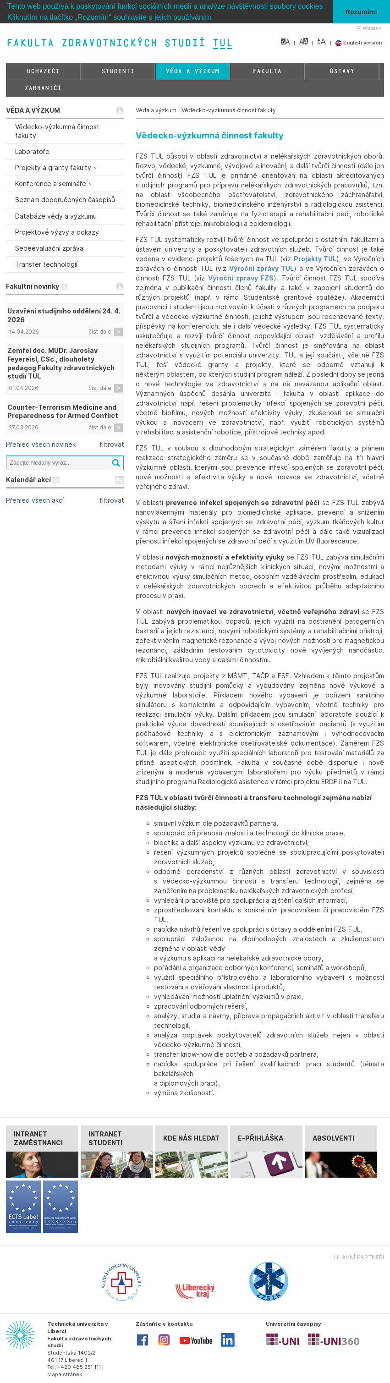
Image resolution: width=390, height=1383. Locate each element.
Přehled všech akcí (35, 500)
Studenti (117, 71)
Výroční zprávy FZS (241, 278)
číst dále (99, 331)
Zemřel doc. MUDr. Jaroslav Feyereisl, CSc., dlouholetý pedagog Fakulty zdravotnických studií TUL (61, 363)
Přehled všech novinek (41, 444)
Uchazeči (43, 71)
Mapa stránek (64, 1374)
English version (358, 42)
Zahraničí (42, 88)
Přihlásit (372, 28)
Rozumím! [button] (362, 12)
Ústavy (342, 71)
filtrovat (111, 444)
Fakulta (267, 71)
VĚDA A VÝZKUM (33, 110)
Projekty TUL (315, 259)
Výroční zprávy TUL (261, 268)
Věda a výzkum (192, 71)
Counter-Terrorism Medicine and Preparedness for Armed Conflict (62, 411)
